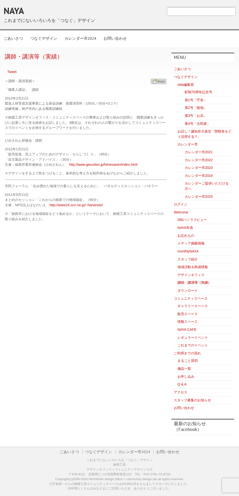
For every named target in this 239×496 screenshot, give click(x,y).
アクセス (180, 392)
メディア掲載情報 (190, 243)
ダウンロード (187, 290)
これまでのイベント (192, 345)
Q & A (182, 384)
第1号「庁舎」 (196, 100)
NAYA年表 (185, 228)
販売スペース (187, 314)
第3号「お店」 (196, 116)
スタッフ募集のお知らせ (192, 400)
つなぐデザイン (43, 38)
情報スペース (187, 322)
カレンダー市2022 (199, 160)
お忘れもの (185, 236)
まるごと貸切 (187, 361)
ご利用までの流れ (187, 353)
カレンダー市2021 (199, 152)
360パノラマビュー (192, 220)
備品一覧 (184, 368)
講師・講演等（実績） (194, 282)
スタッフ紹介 (187, 259)
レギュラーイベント (192, 337)
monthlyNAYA (187, 251)
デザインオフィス (190, 275)
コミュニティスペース (191, 298)
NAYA (14, 11)
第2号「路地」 (196, 108)
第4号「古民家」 (197, 124)
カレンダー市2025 (199, 196)
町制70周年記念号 (198, 92)
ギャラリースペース (192, 306)
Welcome (181, 212)
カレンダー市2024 (80, 38)
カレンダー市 (187, 144)
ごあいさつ (13, 38)
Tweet (11, 72)
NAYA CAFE (187, 329)
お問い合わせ (115, 38)
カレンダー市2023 (199, 168)
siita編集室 (185, 84)
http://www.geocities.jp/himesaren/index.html (103, 164)
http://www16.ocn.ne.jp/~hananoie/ (76, 205)
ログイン (180, 204)
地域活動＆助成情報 (192, 267)
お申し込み (185, 376)
